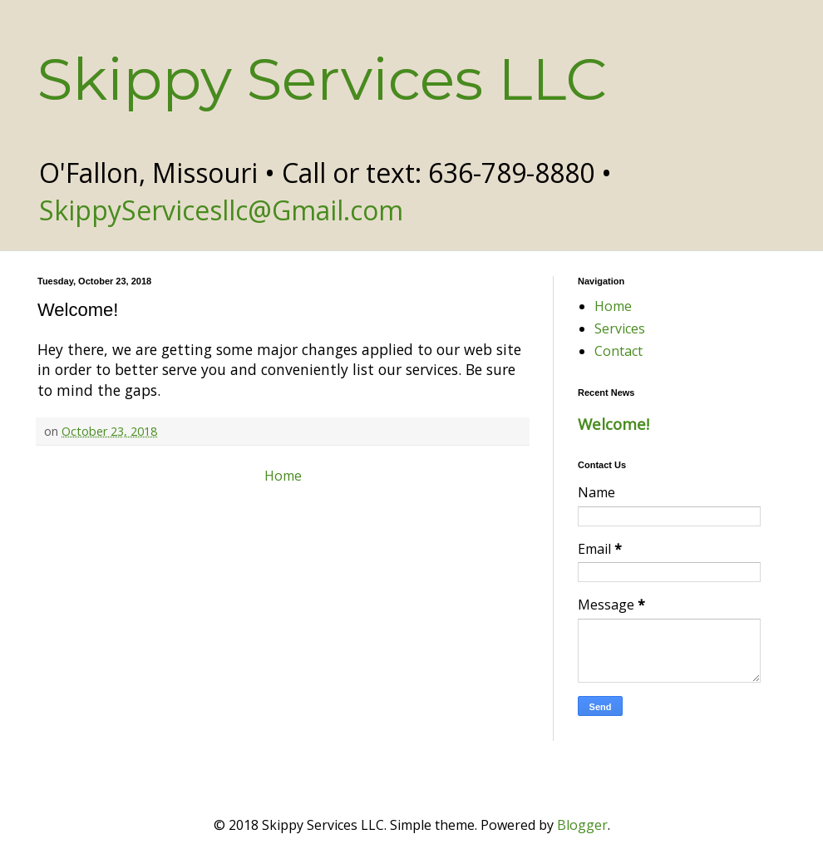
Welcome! (613, 423)
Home (283, 476)
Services (619, 328)
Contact (618, 351)
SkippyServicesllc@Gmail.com (221, 210)
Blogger (582, 825)
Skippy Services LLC (322, 79)
